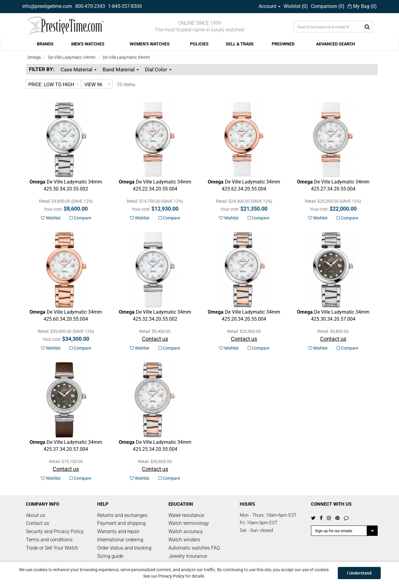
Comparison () (327, 6)
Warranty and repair (118, 531)
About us (35, 515)
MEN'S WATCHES (87, 43)
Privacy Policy (171, 576)
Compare (80, 217)
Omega (34, 57)
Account (270, 6)
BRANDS (45, 43)
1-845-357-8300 (125, 6)
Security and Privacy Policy (55, 531)
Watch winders (184, 540)
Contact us (37, 523)
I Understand (359, 573)
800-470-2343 (90, 6)
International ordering (120, 540)
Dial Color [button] (158, 69)
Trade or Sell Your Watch (52, 548)
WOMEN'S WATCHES (150, 43)
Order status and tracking (124, 548)
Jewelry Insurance (187, 556)
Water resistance (186, 515)
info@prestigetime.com (47, 6)
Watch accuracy (185, 531)
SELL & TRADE (240, 43)
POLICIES (199, 43)
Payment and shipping (121, 523)
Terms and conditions (49, 540)
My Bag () (362, 6)
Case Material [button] (79, 69)
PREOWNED (283, 43)
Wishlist (51, 217)
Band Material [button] (121, 69)
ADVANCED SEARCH (335, 43)
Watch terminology (188, 523)
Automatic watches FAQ (194, 548)
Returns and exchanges (122, 515)
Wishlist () (296, 6)
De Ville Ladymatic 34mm (71, 57)
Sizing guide (110, 556)
